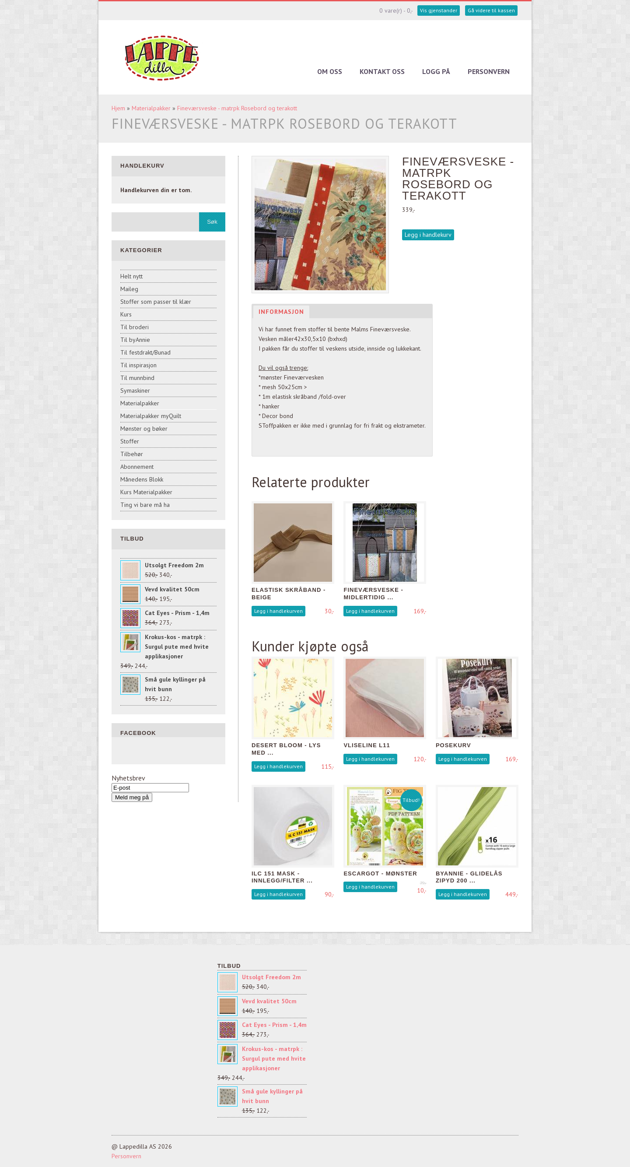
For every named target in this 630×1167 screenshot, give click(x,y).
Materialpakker (151, 108)
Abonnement (137, 467)
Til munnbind (137, 378)
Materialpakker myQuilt (150, 416)
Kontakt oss (382, 71)
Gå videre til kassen (491, 10)
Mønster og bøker (144, 428)
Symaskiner (135, 390)
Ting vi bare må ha (145, 505)
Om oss (329, 71)
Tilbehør (131, 454)
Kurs (126, 314)
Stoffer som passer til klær (155, 302)
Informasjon (281, 312)
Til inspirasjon (138, 365)
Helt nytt (131, 276)
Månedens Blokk (141, 479)
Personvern (489, 71)
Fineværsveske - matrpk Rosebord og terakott (237, 108)
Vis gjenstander (438, 10)
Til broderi (134, 327)
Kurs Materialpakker (146, 492)
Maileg (129, 289)
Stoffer (129, 441)
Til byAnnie (135, 340)
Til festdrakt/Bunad (145, 352)
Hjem (118, 108)
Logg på (436, 71)
